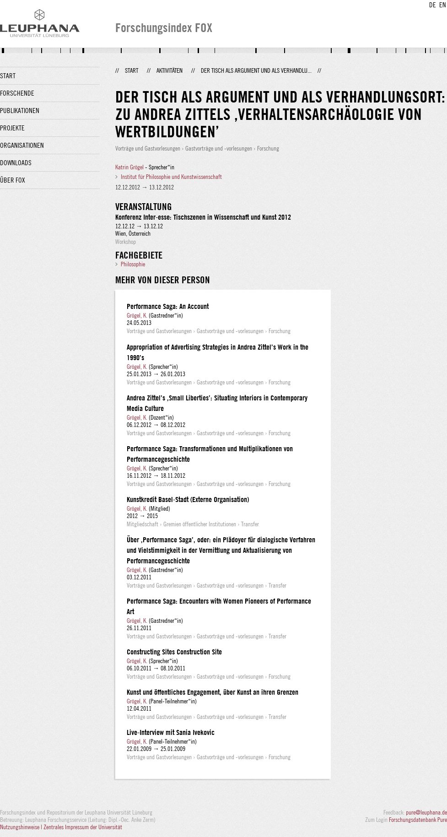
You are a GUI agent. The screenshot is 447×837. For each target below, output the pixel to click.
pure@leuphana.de (426, 812)
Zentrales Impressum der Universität (82, 827)
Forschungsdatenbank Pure (418, 819)
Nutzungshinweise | (21, 827)
